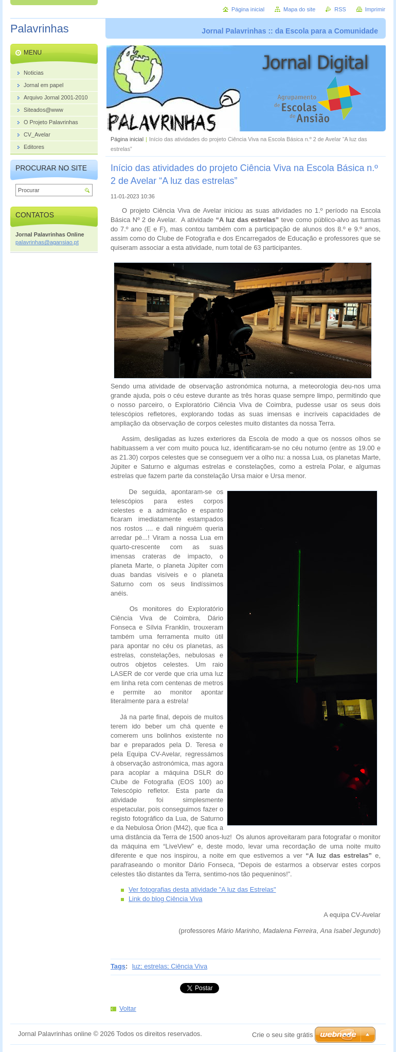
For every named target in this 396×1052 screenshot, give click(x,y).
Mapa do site (299, 9)
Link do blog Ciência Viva (165, 899)
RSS (340, 9)
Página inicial (127, 139)
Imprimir (375, 9)
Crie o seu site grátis (282, 1035)
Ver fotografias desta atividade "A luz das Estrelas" (202, 889)
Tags (118, 966)
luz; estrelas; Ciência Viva (169, 966)
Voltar (127, 1008)
